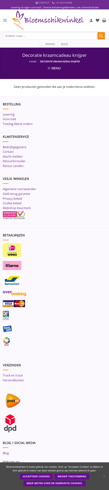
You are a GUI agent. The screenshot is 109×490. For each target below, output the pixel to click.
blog (64, 44)
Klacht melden (13, 156)
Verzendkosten (13, 380)
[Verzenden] (101, 35)
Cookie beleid (12, 203)
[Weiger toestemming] (104, 477)
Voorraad (9, 119)
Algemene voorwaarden (19, 189)
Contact (8, 152)
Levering (9, 115)
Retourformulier (14, 161)
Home (32, 61)
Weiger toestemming (72, 476)
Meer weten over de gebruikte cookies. (54, 483)
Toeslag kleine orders (18, 124)
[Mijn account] (91, 20)
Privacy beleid (12, 199)
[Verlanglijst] (97, 20)
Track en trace (13, 376)
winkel (49, 44)
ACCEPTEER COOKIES (36, 476)
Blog (6, 453)
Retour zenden (13, 166)
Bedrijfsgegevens (14, 147)
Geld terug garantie (16, 194)
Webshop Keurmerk (17, 208)
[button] (5, 20)
